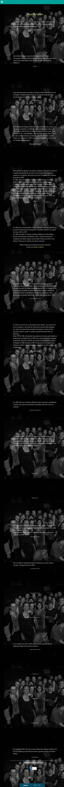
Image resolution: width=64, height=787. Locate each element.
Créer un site (36, 785)
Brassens (46, 171)
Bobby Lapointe (39, 247)
